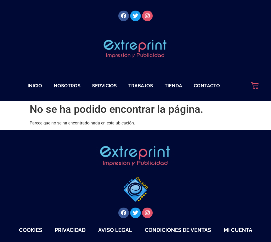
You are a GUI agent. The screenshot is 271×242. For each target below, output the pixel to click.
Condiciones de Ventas (178, 230)
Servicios (104, 85)
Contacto (207, 85)
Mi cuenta (238, 230)
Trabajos (140, 85)
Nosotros (67, 85)
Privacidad (70, 230)
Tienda (173, 85)
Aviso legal (115, 230)
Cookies (30, 230)
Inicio (35, 85)
